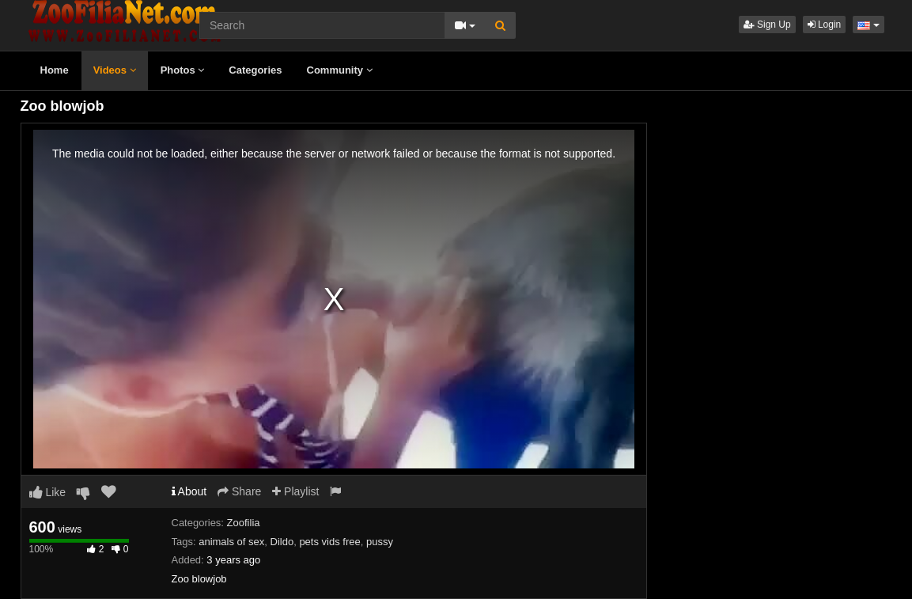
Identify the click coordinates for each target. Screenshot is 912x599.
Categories (255, 70)
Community (340, 70)
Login (825, 24)
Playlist (295, 491)
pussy (379, 542)
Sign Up (767, 24)
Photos (183, 70)
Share (239, 491)
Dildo (282, 542)
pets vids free (329, 542)
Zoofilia (243, 523)
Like (47, 492)
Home (54, 70)
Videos (114, 70)
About (189, 491)
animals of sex (231, 542)
